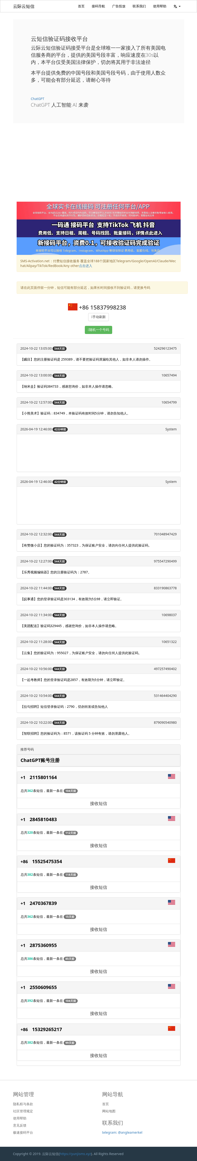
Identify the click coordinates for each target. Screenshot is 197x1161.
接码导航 (98, 6)
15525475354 (47, 861)
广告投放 (118, 6)
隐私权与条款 (23, 1104)
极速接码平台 (23, 1132)
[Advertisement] (98, 166)
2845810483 (43, 819)
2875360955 (43, 945)
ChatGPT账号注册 (40, 760)
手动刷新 (99, 317)
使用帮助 (159, 6)
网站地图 (108, 1111)
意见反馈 (19, 1125)
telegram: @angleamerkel (122, 1132)
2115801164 (43, 777)
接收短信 (98, 803)
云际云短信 (23, 6)
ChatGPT (37, 98)
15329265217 (47, 1029)
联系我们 (139, 6)
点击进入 (85, 265)
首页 (81, 6)
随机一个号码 (99, 330)
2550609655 (43, 987)
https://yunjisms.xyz (75, 1153)
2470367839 (43, 903)
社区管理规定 (23, 1111)
